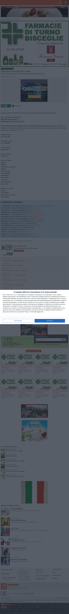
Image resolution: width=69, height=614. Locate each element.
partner (15, 294)
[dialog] (34, 307)
